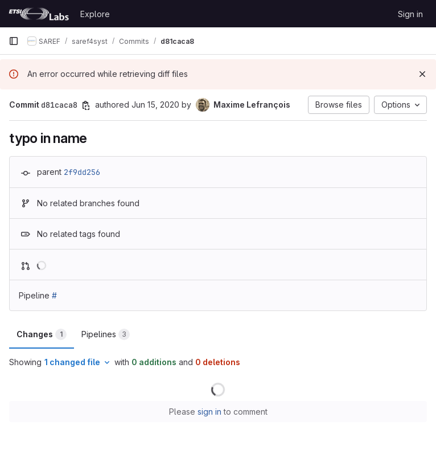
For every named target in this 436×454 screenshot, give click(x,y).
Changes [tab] (42, 334)
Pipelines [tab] (105, 334)
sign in (209, 411)
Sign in (410, 14)
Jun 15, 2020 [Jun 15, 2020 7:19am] (155, 104)
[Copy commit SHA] (86, 105)
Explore (95, 14)
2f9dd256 (82, 172)
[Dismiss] (422, 74)
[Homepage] (38, 14)
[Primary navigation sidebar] (14, 41)
